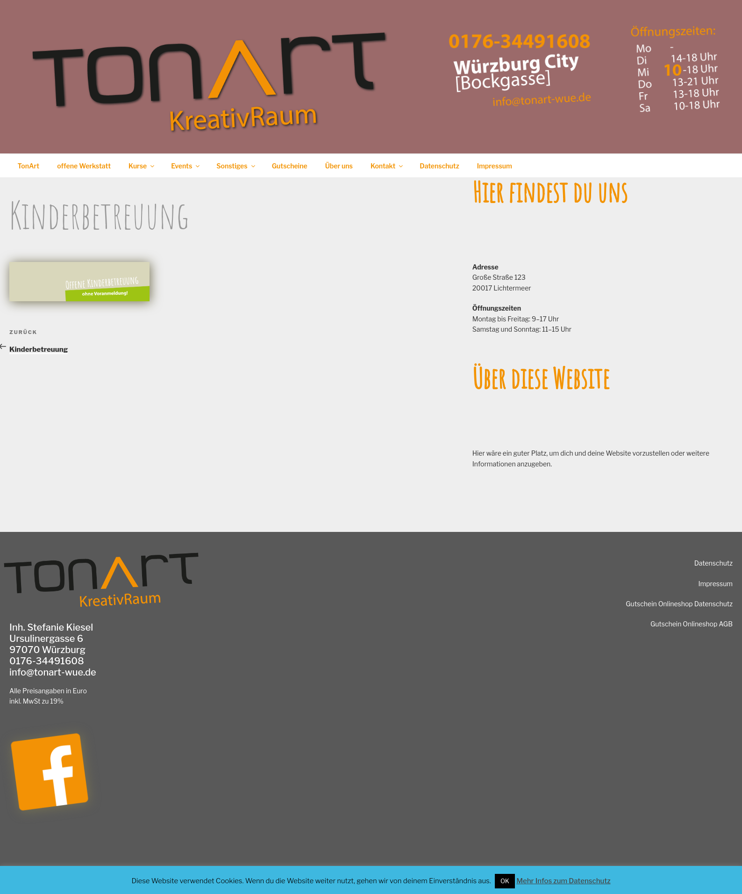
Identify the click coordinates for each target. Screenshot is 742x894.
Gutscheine (289, 166)
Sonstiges (236, 166)
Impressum (494, 166)
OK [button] (504, 881)
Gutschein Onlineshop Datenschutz (679, 604)
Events (186, 166)
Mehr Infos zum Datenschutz (563, 881)
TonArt (29, 166)
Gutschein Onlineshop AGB (691, 624)
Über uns (339, 166)
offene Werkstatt (84, 166)
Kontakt (387, 166)
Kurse (142, 166)
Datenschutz (439, 166)
